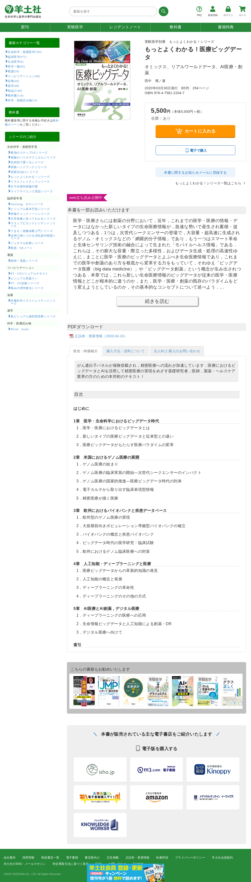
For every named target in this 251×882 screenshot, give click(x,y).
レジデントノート (125, 27)
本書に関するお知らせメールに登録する (195, 172)
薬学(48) (13, 85)
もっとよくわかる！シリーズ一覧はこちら (208, 183)
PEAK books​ (20, 329)
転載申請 (162, 857)
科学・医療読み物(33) (22, 100)
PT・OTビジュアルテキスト (29, 273)
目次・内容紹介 (85, 351)
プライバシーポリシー (190, 857)
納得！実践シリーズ (24, 260)
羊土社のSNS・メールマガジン (25, 864)
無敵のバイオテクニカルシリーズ (33, 157)
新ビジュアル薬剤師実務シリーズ (33, 316)
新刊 (25, 27)
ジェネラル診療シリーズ (27, 242)
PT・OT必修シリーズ (25, 283)
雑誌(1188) (15, 90)
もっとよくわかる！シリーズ (30, 176)
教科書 (175, 27)
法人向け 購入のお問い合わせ (177, 351)
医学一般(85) (16, 66)
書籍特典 (226, 27)
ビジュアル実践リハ (24, 278)
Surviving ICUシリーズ (27, 203)
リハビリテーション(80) (24, 76)
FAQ (98, 864)
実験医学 (75, 27)
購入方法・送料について (126, 351)
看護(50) (13, 71)
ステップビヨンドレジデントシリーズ (33, 224)
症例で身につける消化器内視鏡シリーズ (33, 237)
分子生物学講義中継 (24, 186)
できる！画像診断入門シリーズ (32, 230)
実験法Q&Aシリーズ (24, 171)
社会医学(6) (15, 61)
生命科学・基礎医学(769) (24, 51)
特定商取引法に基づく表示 (71, 864)
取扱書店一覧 (50, 857)
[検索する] (162, 11)
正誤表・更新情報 (138, 857)
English (138, 864)
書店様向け (92, 857)
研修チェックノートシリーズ (30, 213)
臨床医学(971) (17, 56)
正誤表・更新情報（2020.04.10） (101, 336)
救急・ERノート (21, 247)
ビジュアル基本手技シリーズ (30, 208)
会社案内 (10, 857)
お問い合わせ (117, 864)
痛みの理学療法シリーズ (27, 287)
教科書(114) (15, 95)
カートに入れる (195, 131)
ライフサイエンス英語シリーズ (32, 191)
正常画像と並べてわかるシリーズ (33, 218)
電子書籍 (72, 857)
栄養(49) (13, 80)
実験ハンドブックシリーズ (29, 166)
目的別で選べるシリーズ (27, 162)
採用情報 (28, 857)
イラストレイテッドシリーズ (30, 181)
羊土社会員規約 (222, 857)
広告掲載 (113, 857)
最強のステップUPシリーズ (29, 152)
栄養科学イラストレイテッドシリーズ (33, 302)
